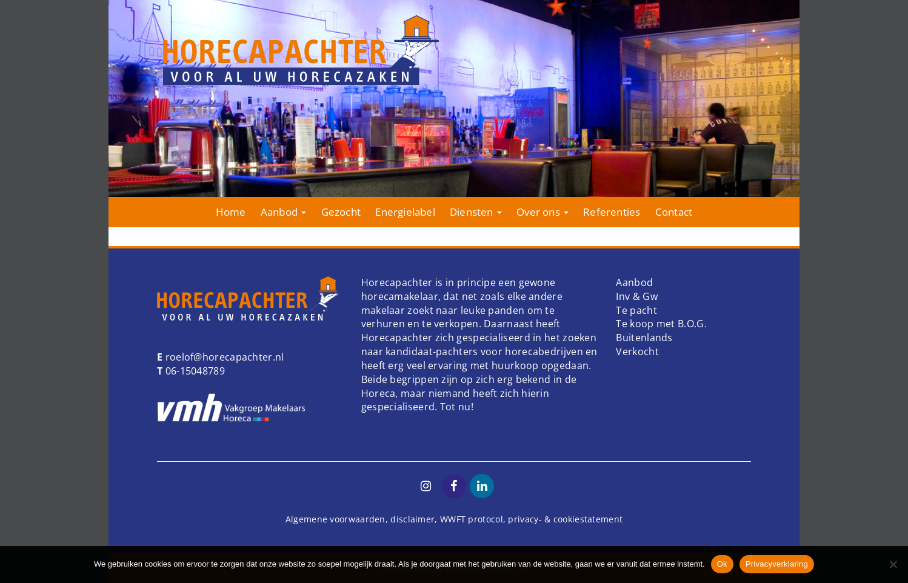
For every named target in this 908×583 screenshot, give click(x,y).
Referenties (611, 212)
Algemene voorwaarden (335, 519)
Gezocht (341, 212)
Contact (673, 212)
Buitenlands (644, 337)
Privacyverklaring (777, 563)
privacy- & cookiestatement (565, 519)
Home (231, 212)
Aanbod (283, 212)
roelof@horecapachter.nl (223, 357)
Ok (722, 563)
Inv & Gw (636, 296)
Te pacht (636, 310)
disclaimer (412, 519)
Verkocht (637, 351)
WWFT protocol (471, 519)
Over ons (542, 212)
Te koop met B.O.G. (661, 323)
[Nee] (893, 564)
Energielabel (405, 212)
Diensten (476, 212)
